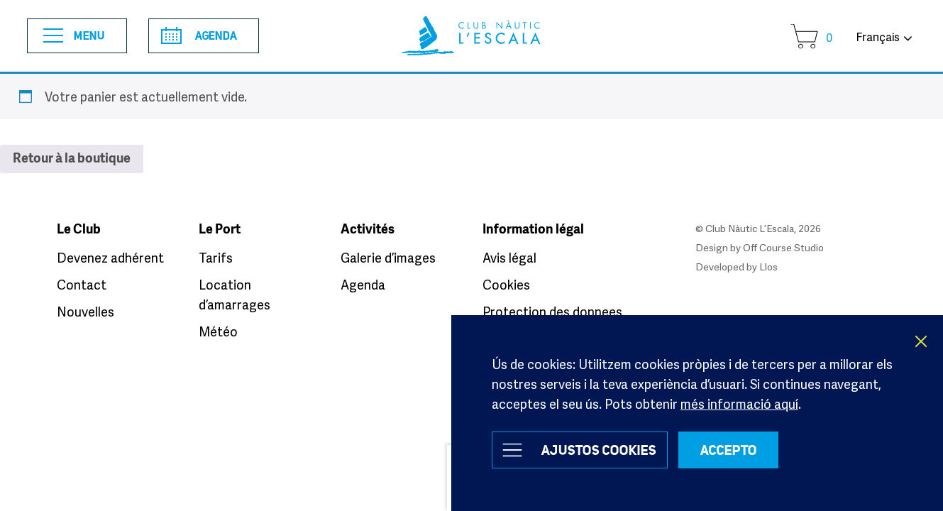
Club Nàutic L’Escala (471, 35)
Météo (218, 331)
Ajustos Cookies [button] (598, 449)
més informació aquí (739, 403)
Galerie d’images (388, 257)
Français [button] (878, 37)
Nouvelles (85, 311)
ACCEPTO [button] (728, 449)
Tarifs (216, 257)
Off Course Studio (783, 247)
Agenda (199, 35)
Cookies (506, 284)
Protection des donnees (552, 311)
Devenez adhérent (110, 257)
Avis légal (509, 257)
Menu (74, 35)
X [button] (921, 341)
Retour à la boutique (72, 159)
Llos (768, 266)
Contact (81, 284)
